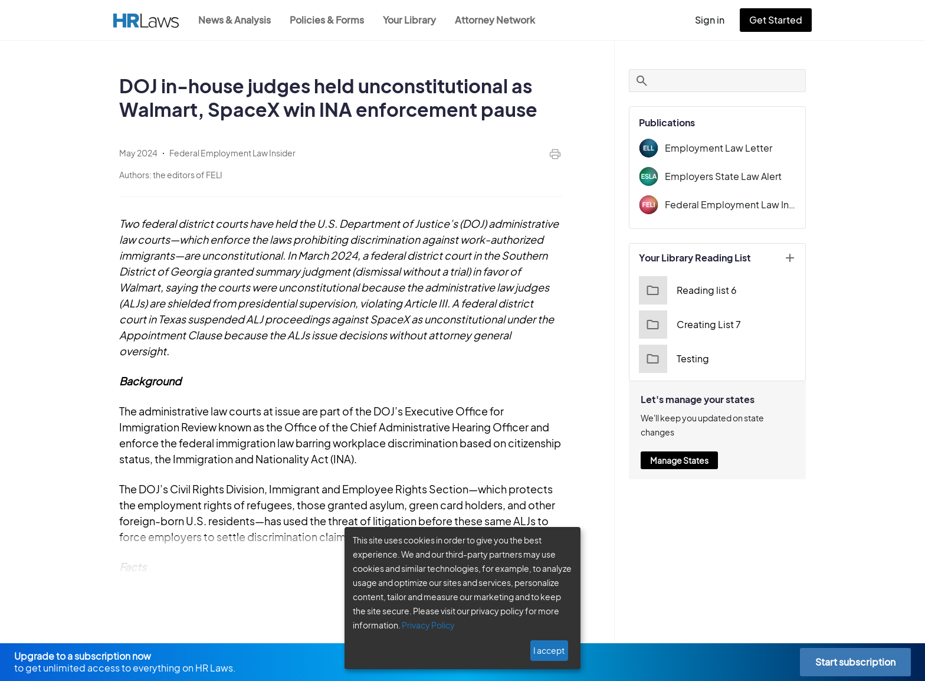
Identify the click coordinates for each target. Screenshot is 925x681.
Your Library (415, 20)
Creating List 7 (688, 324)
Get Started (778, 20)
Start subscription (855, 662)
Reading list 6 (686, 290)
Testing (673, 359)
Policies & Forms (330, 20)
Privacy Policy (424, 625)
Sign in (714, 20)
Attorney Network (501, 20)
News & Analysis (235, 20)
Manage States (679, 446)
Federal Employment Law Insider (730, 204)
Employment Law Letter (714, 148)
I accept (550, 650)
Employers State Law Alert (720, 176)
